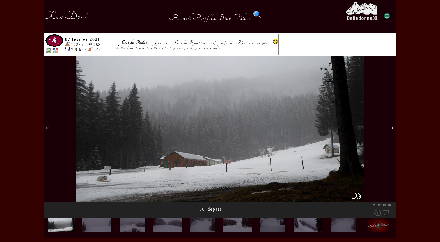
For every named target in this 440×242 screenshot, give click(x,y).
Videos (242, 17)
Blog (224, 17)
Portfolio (204, 17)
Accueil (180, 17)
